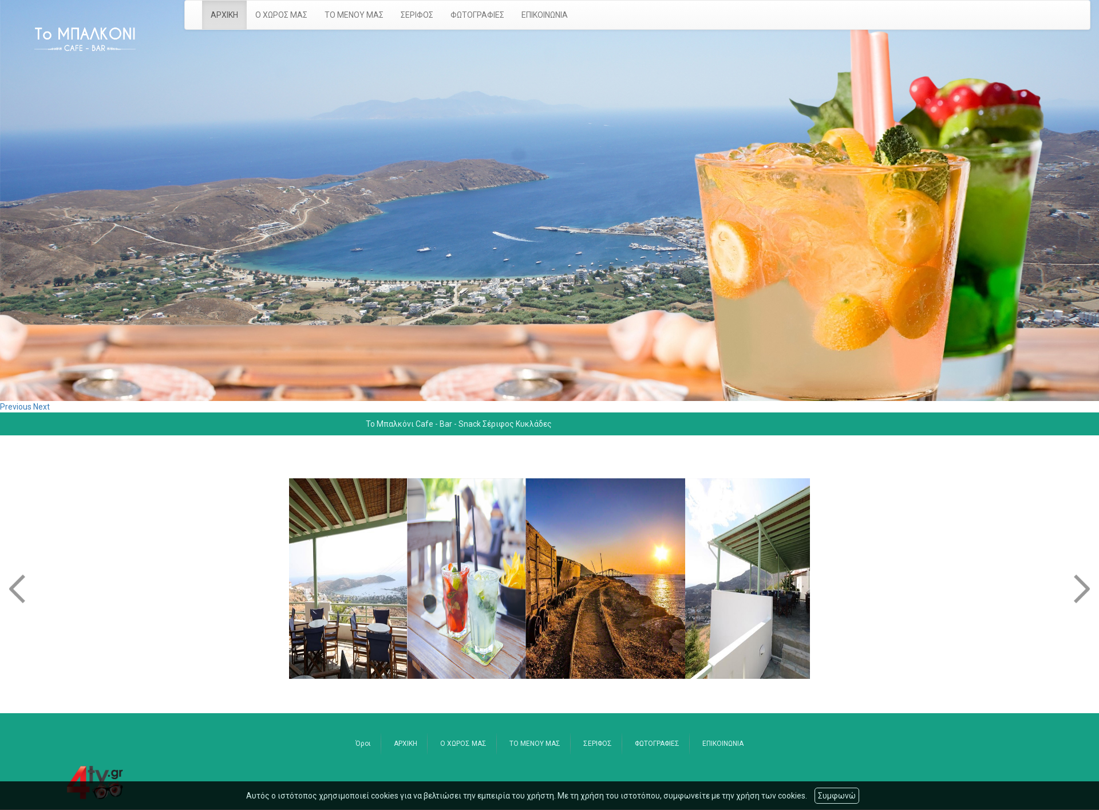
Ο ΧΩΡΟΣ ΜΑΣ (281, 14)
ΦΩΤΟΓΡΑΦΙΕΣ (477, 14)
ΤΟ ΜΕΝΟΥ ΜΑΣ (354, 14)
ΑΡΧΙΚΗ (224, 14)
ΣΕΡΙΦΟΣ (417, 14)
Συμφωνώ (837, 795)
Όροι (363, 744)
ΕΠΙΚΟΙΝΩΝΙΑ (544, 14)
